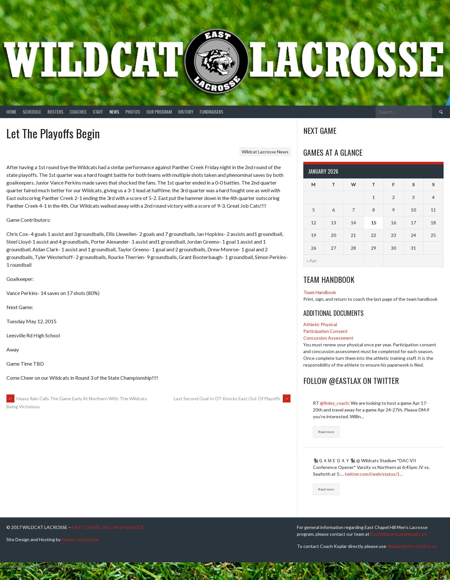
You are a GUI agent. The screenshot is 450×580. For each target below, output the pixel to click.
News (114, 111)
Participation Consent (325, 331)
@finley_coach (334, 403)
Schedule (32, 111)
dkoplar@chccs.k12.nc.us (412, 546)
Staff (98, 111)
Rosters (55, 111)
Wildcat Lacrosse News (265, 151)
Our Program (159, 111)
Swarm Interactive (80, 539)
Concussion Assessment (328, 338)
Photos (132, 111)
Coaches (78, 111)
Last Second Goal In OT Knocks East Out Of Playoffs (232, 398)
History (185, 111)
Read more (326, 432)
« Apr (312, 260)
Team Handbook (319, 292)
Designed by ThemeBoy (428, 566)
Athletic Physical (320, 324)
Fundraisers (211, 111)
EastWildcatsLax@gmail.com (398, 534)
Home (11, 111)
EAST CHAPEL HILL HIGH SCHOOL (108, 527)
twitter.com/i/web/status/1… (374, 474)
